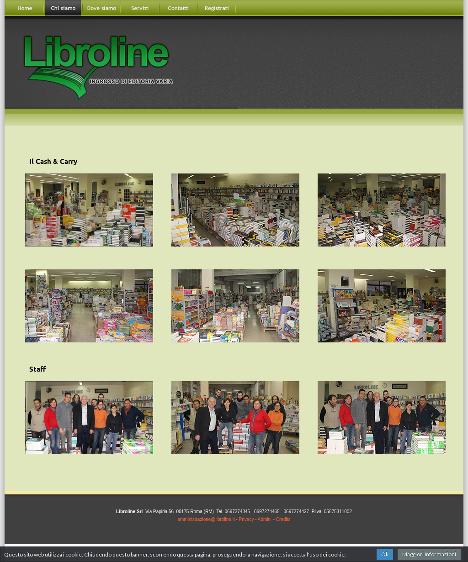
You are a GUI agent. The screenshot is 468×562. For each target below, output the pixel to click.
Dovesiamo (101, 8)
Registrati (216, 8)
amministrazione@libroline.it (206, 519)
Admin (264, 519)
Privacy (246, 519)
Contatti (178, 8)
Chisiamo (63, 8)
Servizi (140, 8)
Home (25, 8)
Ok (384, 554)
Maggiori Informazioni (429, 554)
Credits (283, 519)
